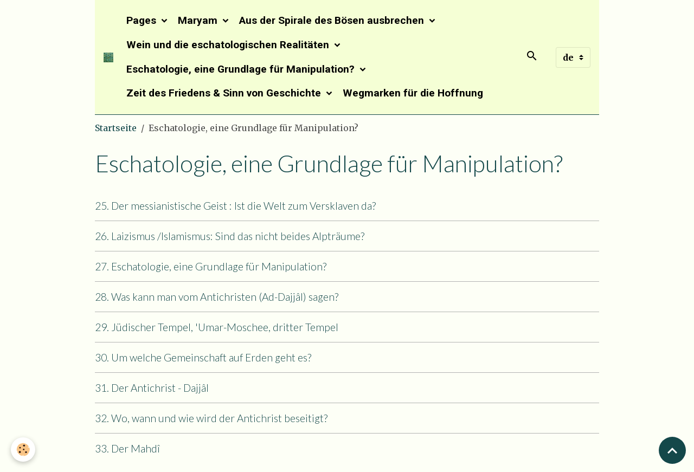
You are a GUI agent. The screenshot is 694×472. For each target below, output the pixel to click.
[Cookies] (23, 449)
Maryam (199, 20)
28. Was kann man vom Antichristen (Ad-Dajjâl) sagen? (216, 296)
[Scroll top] (672, 450)
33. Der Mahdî (127, 448)
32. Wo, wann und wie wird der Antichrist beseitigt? (211, 418)
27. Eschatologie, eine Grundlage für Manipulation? (210, 266)
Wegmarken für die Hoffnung (413, 93)
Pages (142, 20)
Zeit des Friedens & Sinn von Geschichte (225, 93)
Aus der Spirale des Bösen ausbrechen (333, 20)
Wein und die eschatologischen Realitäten (229, 44)
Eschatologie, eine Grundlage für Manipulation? (241, 69)
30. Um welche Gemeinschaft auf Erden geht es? (203, 357)
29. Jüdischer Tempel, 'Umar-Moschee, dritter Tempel (216, 327)
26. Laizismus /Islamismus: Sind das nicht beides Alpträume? (229, 236)
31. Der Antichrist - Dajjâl (152, 388)
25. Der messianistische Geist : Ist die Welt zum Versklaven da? (235, 205)
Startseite (116, 127)
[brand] (108, 57)
